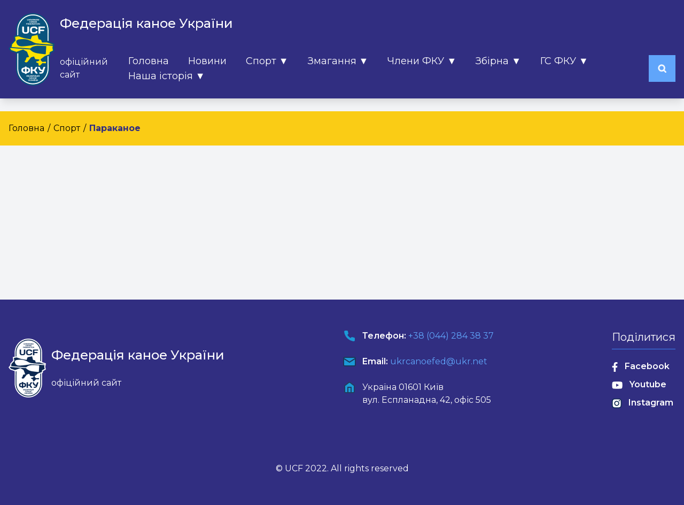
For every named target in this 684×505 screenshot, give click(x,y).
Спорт (267, 60)
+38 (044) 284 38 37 (451, 336)
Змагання (338, 60)
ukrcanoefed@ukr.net (438, 361)
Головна (148, 61)
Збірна (498, 60)
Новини (207, 61)
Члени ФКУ (421, 60)
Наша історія (166, 75)
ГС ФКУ (564, 60)
